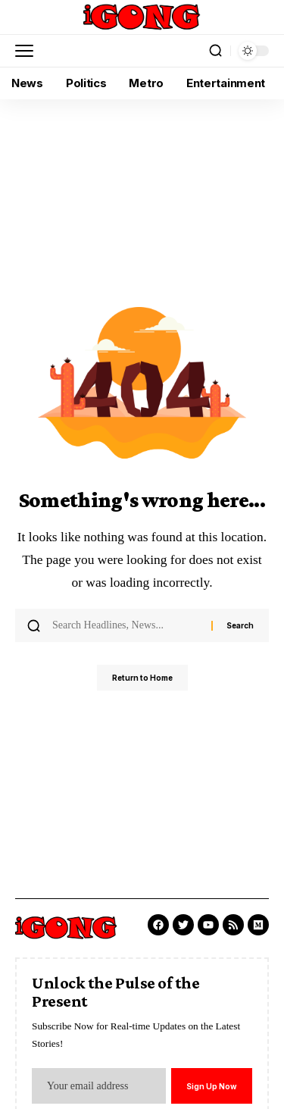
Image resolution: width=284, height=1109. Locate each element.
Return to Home (142, 677)
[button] (28, 51)
